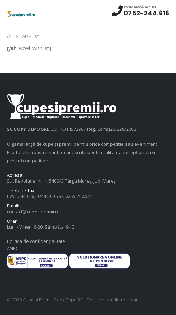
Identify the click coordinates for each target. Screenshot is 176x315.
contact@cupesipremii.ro (33, 211)
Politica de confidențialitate (36, 241)
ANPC (12, 248)
